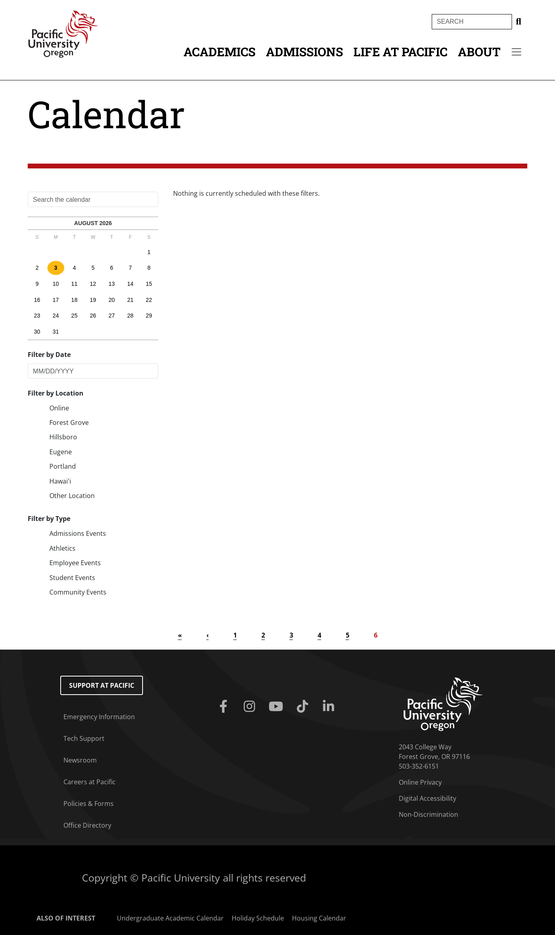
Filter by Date (49, 354)
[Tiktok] (304, 707)
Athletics (62, 548)
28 (130, 315)
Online (59, 408)
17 (56, 300)
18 (74, 300)
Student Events (72, 578)
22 (149, 300)
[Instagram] (251, 707)
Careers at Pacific (89, 781)
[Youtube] (277, 707)
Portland (62, 466)
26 (93, 315)
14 (130, 284)
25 (74, 315)
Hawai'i (60, 481)
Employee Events (75, 563)
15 (149, 284)
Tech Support (83, 738)
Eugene (60, 452)
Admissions (304, 51)
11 (74, 284)
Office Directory (87, 825)
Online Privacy (420, 782)
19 (93, 300)
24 (56, 315)
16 (37, 300)
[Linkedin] (330, 707)
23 (37, 315)
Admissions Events (77, 533)
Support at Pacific (101, 685)
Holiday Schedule (258, 918)
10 (56, 284)
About (479, 51)
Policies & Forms (88, 803)
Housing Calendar (319, 918)
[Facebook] (224, 707)
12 (93, 284)
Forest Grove (69, 422)
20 (111, 300)
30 (37, 331)
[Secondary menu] (516, 51)
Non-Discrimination (428, 814)
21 (130, 300)
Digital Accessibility (427, 798)
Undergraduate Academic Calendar (170, 918)
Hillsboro (63, 437)
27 (111, 315)
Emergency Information (99, 716)
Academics (219, 51)
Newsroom (80, 760)
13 (111, 284)
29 (149, 315)
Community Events (77, 592)
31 (56, 331)
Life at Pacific (400, 51)
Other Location (72, 496)
